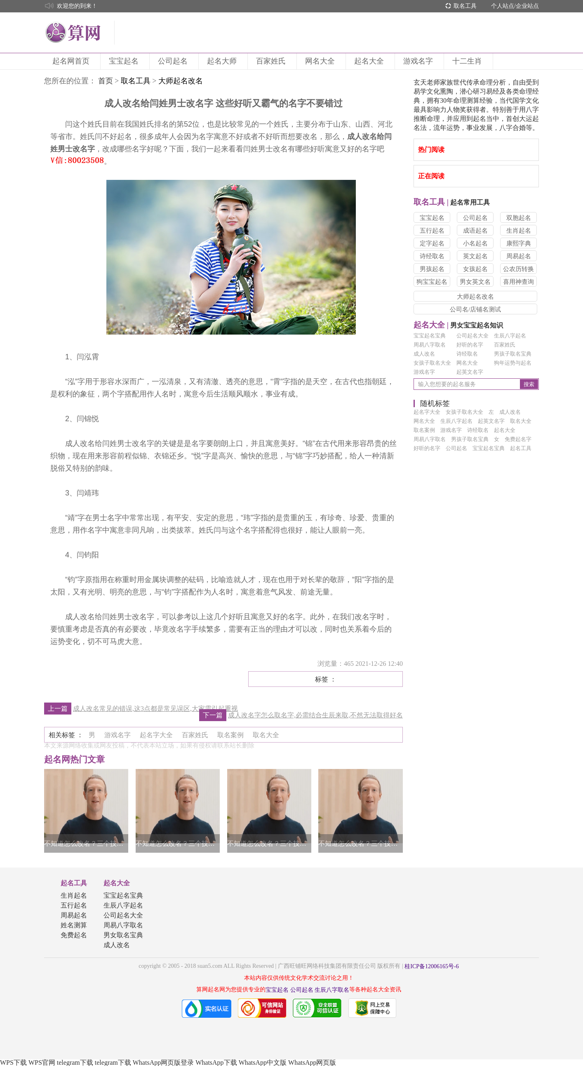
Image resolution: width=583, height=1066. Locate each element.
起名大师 (223, 61)
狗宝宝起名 (431, 281)
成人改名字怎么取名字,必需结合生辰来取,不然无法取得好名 (315, 715)
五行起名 (432, 230)
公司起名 (174, 61)
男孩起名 (432, 269)
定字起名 (432, 243)
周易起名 (518, 256)
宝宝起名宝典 (430, 336)
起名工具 (74, 883)
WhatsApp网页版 (312, 1062)
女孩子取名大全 (432, 363)
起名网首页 (72, 61)
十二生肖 (468, 61)
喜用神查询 (518, 281)
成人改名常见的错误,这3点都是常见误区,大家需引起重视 (155, 708)
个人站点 (502, 6)
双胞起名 (518, 218)
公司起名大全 (472, 336)
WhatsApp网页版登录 (163, 1062)
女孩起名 (475, 269)
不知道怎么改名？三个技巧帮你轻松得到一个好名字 (86, 843)
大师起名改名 (475, 296)
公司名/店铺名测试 (475, 309)
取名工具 (465, 6)
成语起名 (475, 230)
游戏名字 (419, 61)
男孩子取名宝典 (512, 354)
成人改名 (424, 354)
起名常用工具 (452, 202)
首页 (105, 81)
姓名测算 (74, 925)
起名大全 (370, 61)
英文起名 (475, 256)
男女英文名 (475, 281)
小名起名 (475, 243)
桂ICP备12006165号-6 (431, 966)
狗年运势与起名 (512, 363)
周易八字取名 (430, 345)
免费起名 (74, 935)
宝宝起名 (125, 61)
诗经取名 (432, 256)
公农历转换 (518, 269)
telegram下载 (75, 1062)
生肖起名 (518, 230)
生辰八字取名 (332, 990)
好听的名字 (469, 345)
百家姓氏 (272, 61)
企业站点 (527, 6)
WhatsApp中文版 (263, 1062)
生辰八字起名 (510, 336)
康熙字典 (518, 243)
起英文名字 (469, 372)
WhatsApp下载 (216, 1062)
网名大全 (321, 61)
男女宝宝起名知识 (458, 325)
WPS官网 (41, 1062)
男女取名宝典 (123, 935)
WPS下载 (13, 1062)
